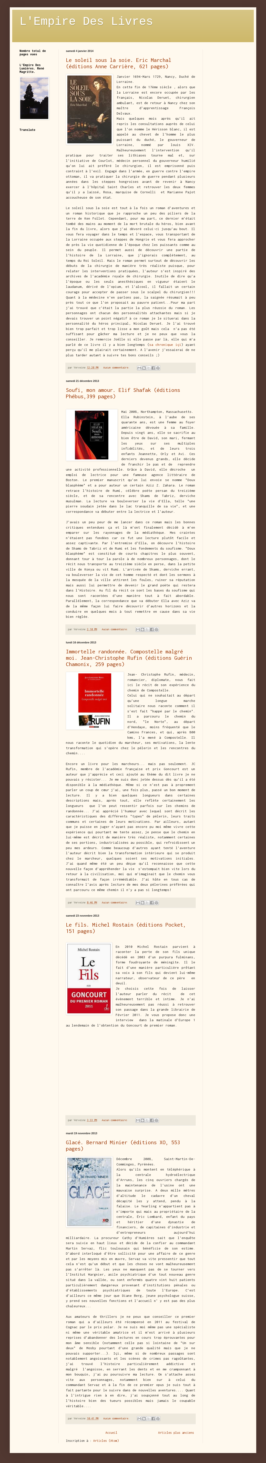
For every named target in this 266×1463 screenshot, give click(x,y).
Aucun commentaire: (117, 367)
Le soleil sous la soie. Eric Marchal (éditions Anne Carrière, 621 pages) (118, 63)
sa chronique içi (165, 345)
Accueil (111, 1432)
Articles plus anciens (176, 1432)
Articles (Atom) (106, 1441)
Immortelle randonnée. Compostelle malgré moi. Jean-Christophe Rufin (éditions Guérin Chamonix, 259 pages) (129, 657)
